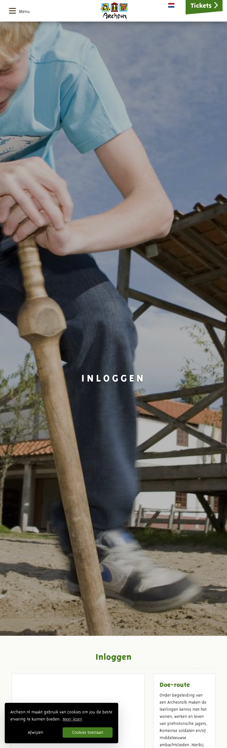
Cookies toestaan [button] (87, 732)
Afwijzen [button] (35, 732)
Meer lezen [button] (72, 719)
